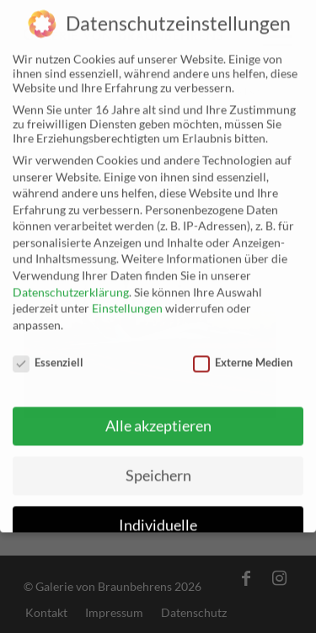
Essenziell (48, 349)
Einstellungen (127, 296)
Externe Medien (242, 349)
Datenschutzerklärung (71, 279)
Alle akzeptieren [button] (158, 413)
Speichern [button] (158, 462)
